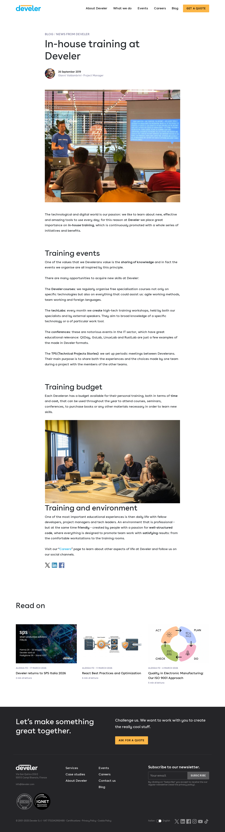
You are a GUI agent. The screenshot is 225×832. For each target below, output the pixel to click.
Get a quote (196, 8)
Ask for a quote (131, 740)
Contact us (107, 780)
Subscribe (198, 775)
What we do (122, 8)
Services (72, 768)
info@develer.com (25, 784)
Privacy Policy (89, 820)
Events (143, 8)
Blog (175, 8)
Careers (160, 8)
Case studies (75, 774)
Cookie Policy (104, 820)
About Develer (96, 8)
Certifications (73, 820)
